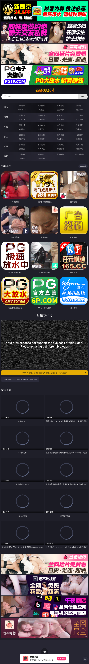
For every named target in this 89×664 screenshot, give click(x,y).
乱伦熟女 (60, 129)
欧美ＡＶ (60, 115)
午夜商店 (41, 154)
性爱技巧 (79, 149)
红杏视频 (22, 158)
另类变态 (79, 129)
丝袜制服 (41, 119)
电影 (6, 126)
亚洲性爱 (22, 125)
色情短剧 (41, 158)
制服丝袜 (22, 129)
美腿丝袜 (22, 139)
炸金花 (41, 110)
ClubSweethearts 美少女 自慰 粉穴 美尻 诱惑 (20, 379)
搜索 (83, 96)
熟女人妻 (22, 119)
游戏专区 (79, 105)
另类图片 (79, 139)
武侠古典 (79, 144)
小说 (6, 146)
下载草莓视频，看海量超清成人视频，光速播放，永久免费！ (54, 372)
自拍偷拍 (41, 115)
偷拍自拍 (41, 125)
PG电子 (22, 105)
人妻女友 (60, 144)
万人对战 (60, 105)
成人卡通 (60, 125)
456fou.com (44, 90)
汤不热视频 (79, 154)
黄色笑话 (60, 149)
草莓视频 (60, 154)
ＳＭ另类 (79, 119)
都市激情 (22, 144)
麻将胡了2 (22, 110)
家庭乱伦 (41, 144)
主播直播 (60, 119)
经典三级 (41, 129)
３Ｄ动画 (79, 115)
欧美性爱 (79, 125)
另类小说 (41, 149)
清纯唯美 (41, 139)
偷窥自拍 (22, 135)
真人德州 (41, 105)
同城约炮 (22, 154)
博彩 (6, 107)
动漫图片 (79, 135)
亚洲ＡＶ (22, 115)
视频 (6, 117)
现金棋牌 (60, 110)
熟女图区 (60, 139)
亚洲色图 (41, 135)
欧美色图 (60, 135)
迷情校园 (22, 149)
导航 (6, 156)
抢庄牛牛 (79, 110)
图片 (6, 136)
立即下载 (61, 658)
